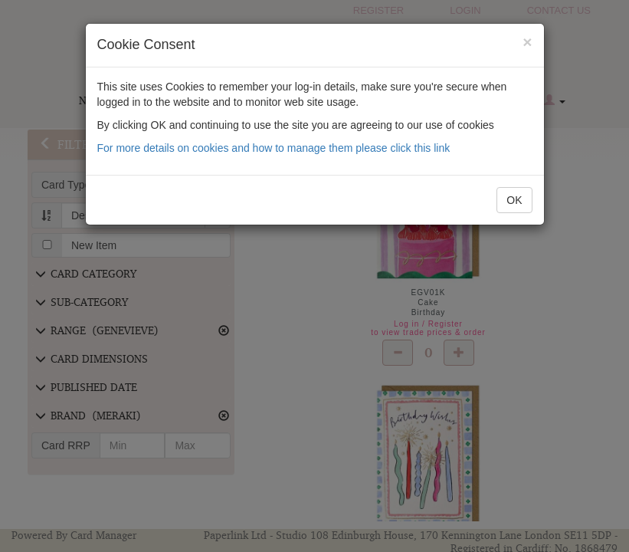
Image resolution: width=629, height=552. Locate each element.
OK (514, 200)
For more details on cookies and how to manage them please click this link (273, 148)
